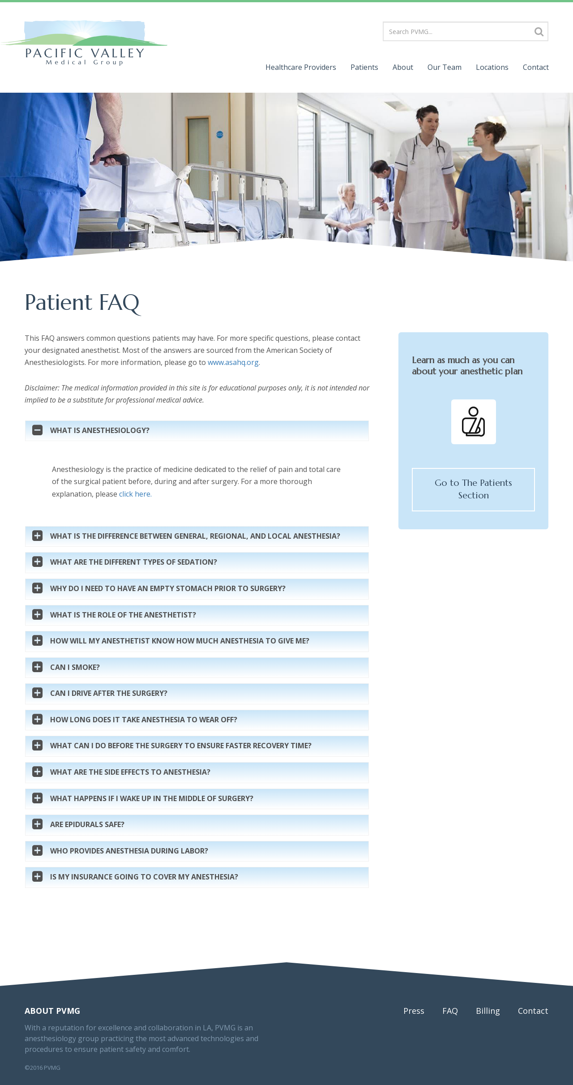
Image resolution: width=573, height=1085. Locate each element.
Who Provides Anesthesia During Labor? (129, 851)
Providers (300, 67)
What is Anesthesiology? (100, 431)
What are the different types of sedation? (133, 562)
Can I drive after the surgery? (108, 694)
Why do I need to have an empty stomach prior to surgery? (168, 589)
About (403, 67)
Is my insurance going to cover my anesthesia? (144, 877)
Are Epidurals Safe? (87, 825)
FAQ (450, 1010)
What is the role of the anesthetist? (123, 615)
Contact (536, 67)
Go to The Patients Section (473, 489)
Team (445, 67)
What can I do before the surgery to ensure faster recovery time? (181, 746)
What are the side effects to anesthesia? (130, 772)
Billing (488, 1010)
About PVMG (52, 1010)
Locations (492, 67)
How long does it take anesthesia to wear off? (143, 720)
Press (413, 1010)
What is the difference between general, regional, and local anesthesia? (195, 536)
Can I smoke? (75, 668)
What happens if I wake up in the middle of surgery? (151, 799)
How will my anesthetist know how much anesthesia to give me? (179, 641)
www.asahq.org (233, 362)
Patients (364, 67)
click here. (135, 494)
